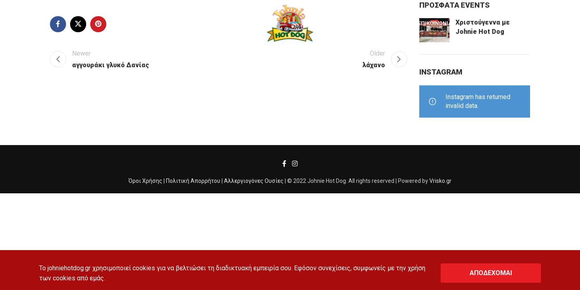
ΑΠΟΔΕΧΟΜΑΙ (491, 273)
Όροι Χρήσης (145, 181)
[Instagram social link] (294, 163)
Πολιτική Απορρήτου (193, 181)
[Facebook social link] (284, 163)
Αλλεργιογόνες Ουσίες (254, 181)
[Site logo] (290, 23)
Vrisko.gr (440, 181)
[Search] (25, 24)
